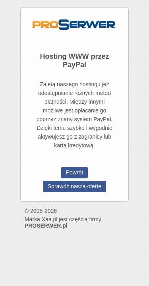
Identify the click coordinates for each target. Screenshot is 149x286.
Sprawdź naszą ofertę (74, 186)
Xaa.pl (50, 219)
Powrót (74, 172)
